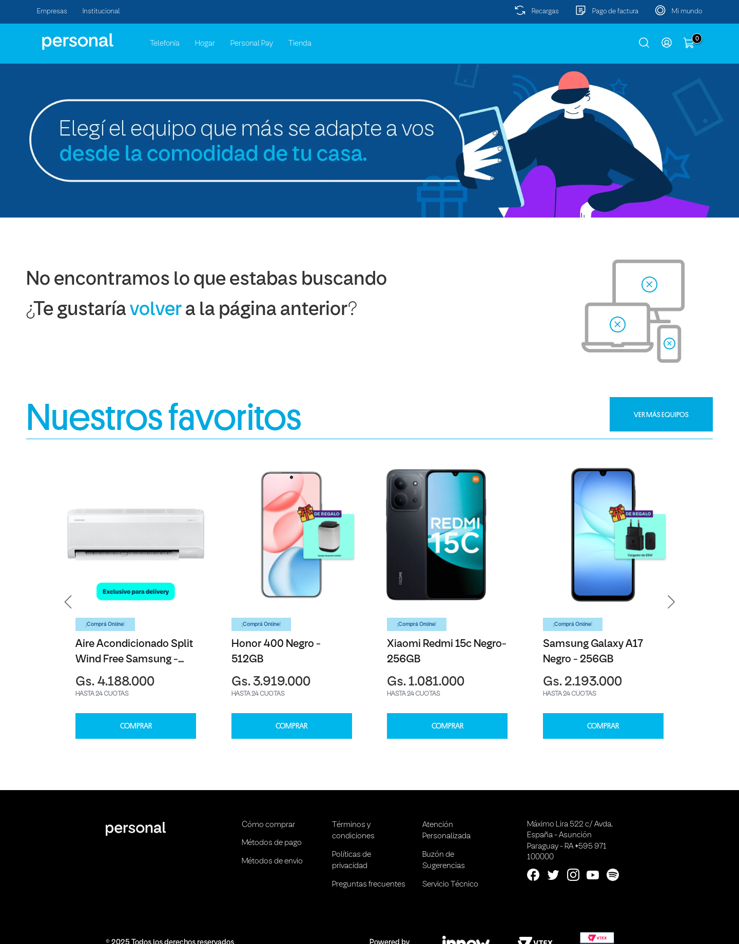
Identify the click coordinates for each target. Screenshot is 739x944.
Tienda (300, 43)
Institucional (101, 11)
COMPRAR (136, 726)
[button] (68, 602)
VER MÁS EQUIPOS (661, 414)
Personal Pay (251, 43)
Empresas (52, 11)
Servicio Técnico (450, 884)
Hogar (205, 43)
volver (156, 310)
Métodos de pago (272, 843)
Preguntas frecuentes (368, 884)
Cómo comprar (268, 825)
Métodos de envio (272, 861)
